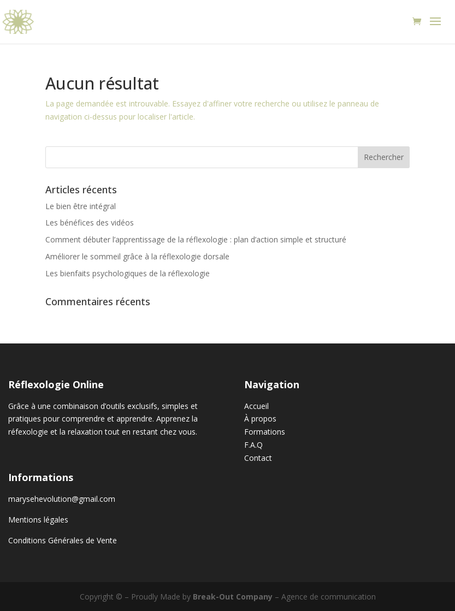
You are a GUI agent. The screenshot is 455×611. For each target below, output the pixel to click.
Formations (264, 431)
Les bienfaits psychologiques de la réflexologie (127, 273)
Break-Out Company (233, 596)
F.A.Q (253, 445)
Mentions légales (38, 519)
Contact (258, 458)
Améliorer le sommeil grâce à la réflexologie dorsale (137, 256)
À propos (260, 418)
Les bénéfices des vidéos (89, 222)
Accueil (256, 406)
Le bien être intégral (80, 206)
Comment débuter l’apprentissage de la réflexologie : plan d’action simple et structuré (195, 239)
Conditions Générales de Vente (62, 540)
